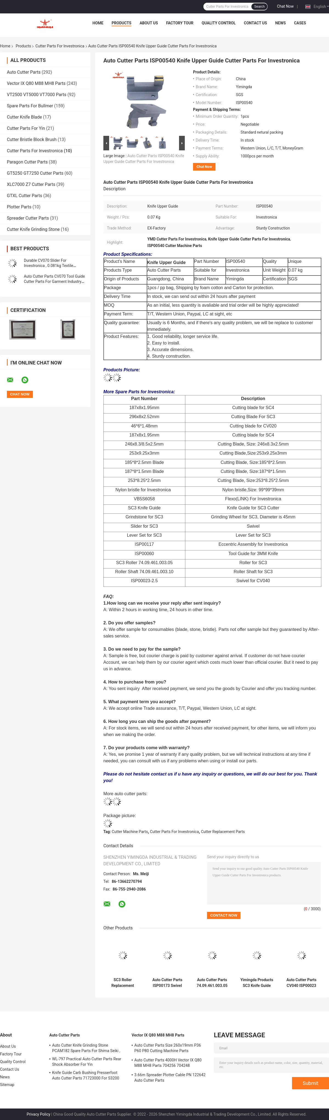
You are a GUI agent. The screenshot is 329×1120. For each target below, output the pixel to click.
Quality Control (219, 23)
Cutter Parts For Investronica (59, 46)
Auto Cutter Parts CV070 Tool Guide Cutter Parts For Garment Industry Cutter (54, 281)
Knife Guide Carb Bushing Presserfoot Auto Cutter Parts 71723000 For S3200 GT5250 (85, 1076)
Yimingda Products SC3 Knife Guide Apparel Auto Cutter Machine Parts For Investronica (256, 983)
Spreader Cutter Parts (28, 218)
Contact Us (255, 23)
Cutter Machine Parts (130, 831)
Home (97, 23)
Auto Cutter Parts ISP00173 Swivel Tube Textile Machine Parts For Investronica (167, 983)
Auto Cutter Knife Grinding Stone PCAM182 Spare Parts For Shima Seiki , (86, 1048)
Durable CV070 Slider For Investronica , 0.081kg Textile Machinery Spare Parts (48, 265)
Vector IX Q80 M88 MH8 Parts (36, 83)
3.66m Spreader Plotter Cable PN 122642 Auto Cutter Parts (170, 1077)
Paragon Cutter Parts (27, 162)
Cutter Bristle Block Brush (31, 139)
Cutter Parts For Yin (26, 128)
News (280, 23)
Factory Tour (180, 23)
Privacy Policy (38, 1114)
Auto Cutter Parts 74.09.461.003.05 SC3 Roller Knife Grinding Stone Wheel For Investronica (212, 983)
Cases (300, 23)
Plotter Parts (19, 206)
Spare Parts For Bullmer (30, 105)
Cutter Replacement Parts (223, 831)
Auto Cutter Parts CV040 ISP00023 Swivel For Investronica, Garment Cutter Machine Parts (302, 983)
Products (121, 23)
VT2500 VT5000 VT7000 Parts (36, 94)
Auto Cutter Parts (24, 72)
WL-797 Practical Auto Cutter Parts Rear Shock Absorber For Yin (86, 1062)
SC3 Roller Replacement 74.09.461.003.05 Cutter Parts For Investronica (122, 983)
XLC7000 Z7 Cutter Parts (31, 184)
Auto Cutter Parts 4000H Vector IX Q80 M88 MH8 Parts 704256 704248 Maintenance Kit (168, 1063)
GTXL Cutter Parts (24, 195)
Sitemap (7, 1084)
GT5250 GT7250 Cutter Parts (35, 173)
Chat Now (285, 6)
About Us (149, 23)
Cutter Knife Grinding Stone (33, 229)
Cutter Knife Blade (24, 117)
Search (259, 6)
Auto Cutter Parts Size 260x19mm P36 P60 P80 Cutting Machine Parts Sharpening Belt (167, 1049)
